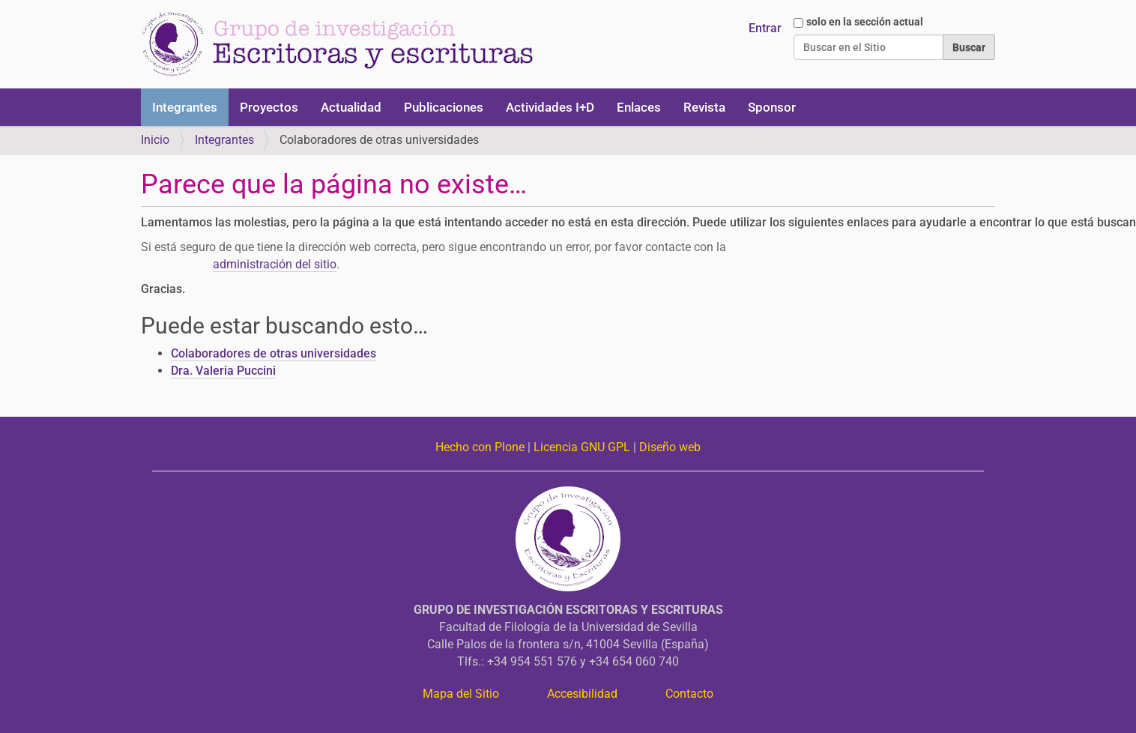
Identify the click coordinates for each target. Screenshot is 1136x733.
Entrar (765, 28)
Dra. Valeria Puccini (223, 371)
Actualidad (351, 107)
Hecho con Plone (480, 447)
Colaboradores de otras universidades (273, 353)
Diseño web (670, 447)
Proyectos (269, 107)
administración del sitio (274, 264)
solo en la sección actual (864, 22)
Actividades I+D (550, 107)
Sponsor (772, 107)
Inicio (155, 140)
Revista (704, 107)
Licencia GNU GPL (582, 447)
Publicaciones (443, 107)
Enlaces (639, 107)
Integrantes (184, 107)
